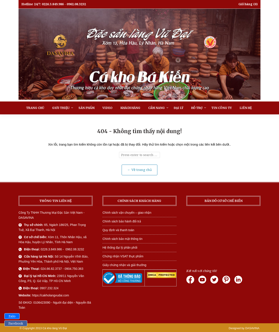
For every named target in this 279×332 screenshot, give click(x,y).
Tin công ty (221, 108)
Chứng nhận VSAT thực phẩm (122, 256)
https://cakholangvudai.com (50, 295)
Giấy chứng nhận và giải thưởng (124, 265)
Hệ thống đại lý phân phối (119, 247)
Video (107, 108)
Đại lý (178, 108)
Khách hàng (130, 108)
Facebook (16, 323)
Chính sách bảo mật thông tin (122, 239)
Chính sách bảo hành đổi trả (121, 221)
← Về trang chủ (139, 170)
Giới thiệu (61, 108)
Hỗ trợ (196, 108)
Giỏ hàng (245, 4)
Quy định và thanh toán (118, 230)
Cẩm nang (156, 108)
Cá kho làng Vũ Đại (55, 328)
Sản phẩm (86, 108)
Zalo (12, 316)
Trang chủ (35, 108)
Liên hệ (246, 108)
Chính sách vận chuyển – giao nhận (126, 212)
